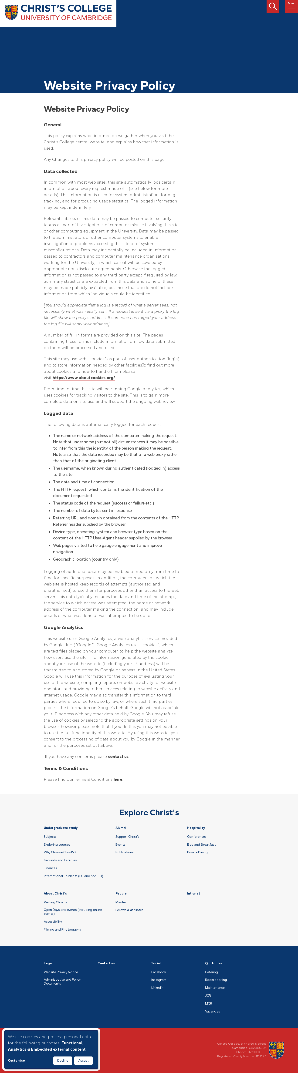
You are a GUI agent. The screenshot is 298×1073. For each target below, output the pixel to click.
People (121, 893)
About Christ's (55, 893)
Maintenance (215, 988)
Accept (83, 1061)
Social (156, 963)
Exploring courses (57, 845)
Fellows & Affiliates (129, 910)
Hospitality (196, 828)
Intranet (193, 893)
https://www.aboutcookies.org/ (84, 377)
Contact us (106, 963)
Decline (62, 1061)
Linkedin (157, 988)
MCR (208, 1004)
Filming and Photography (62, 930)
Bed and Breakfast (201, 845)
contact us (118, 756)
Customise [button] (16, 1061)
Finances (50, 868)
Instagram (158, 980)
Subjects (50, 837)
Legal (48, 963)
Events (120, 845)
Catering (211, 972)
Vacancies (212, 1011)
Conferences (197, 837)
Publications (124, 852)
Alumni (120, 828)
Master (120, 902)
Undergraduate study (61, 828)
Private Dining (197, 852)
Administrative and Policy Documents (62, 982)
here (118, 779)
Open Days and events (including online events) (73, 912)
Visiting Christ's (55, 902)
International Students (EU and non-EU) (73, 876)
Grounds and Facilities (60, 860)
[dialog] (51, 1049)
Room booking (216, 980)
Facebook (158, 972)
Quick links (213, 963)
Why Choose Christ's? (60, 852)
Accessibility (53, 922)
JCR (208, 996)
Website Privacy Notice (61, 972)
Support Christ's (127, 837)
